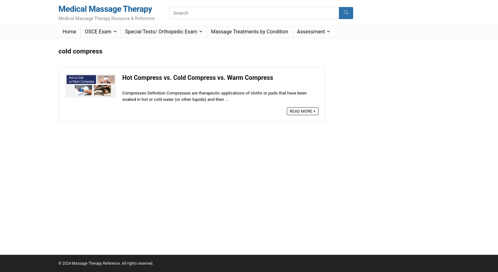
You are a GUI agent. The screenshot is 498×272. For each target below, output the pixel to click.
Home (69, 32)
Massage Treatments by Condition (249, 32)
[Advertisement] (380, 140)
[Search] (346, 13)
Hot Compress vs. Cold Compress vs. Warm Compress (197, 77)
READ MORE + (303, 111)
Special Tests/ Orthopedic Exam (161, 32)
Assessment (311, 32)
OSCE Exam (98, 32)
